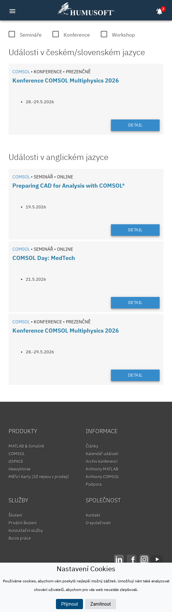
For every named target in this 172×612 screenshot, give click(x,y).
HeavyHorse (20, 469)
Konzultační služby (26, 530)
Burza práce (20, 538)
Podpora (94, 484)
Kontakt (93, 515)
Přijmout (69, 604)
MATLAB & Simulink (27, 446)
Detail (135, 125)
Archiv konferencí (102, 461)
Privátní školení (23, 523)
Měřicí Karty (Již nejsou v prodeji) (39, 476)
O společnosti (98, 523)
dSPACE (16, 461)
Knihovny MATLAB (102, 469)
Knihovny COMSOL (103, 476)
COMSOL (17, 454)
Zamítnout (100, 604)
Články (92, 446)
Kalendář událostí (102, 454)
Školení (15, 515)
